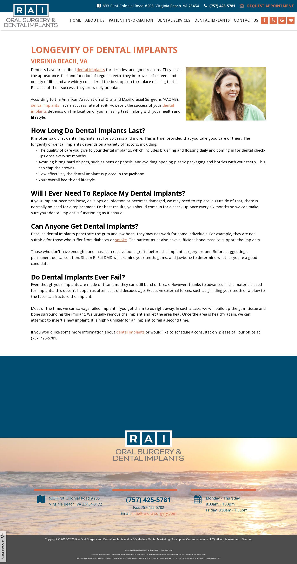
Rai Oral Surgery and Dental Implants (99, 539)
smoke (121, 239)
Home (75, 20)
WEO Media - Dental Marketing (150, 539)
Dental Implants (212, 20)
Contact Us (246, 20)
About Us (95, 20)
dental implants (91, 69)
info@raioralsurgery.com (154, 513)
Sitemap (247, 539)
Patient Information (131, 20)
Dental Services (173, 20)
